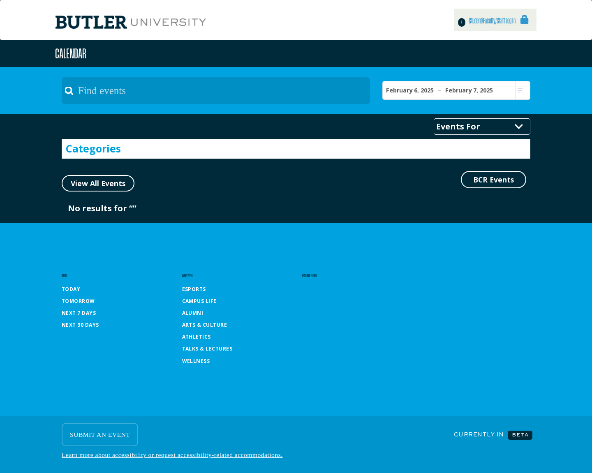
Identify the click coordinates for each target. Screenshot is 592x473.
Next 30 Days (80, 324)
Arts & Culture (204, 324)
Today (71, 289)
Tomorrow (78, 301)
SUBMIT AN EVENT (100, 434)
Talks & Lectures (207, 348)
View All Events (98, 183)
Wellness (196, 361)
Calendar (70, 53)
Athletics (196, 336)
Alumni (193, 312)
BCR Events (493, 180)
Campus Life (199, 301)
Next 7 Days (79, 312)
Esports (194, 289)
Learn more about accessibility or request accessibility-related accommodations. (172, 454)
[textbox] (216, 90)
